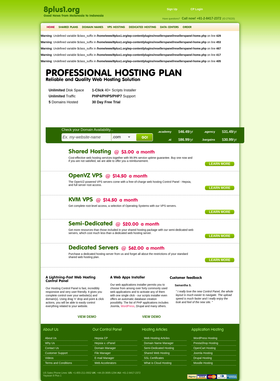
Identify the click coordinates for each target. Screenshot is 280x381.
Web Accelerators (105, 363)
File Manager (103, 353)
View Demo (87, 316)
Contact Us (52, 348)
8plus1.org (62, 7)
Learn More (219, 163)
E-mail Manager (104, 358)
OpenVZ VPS (85, 175)
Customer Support (56, 353)
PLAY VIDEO (108, 114)
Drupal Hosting (202, 358)
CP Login (197, 9)
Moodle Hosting (203, 363)
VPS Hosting (116, 27)
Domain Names (92, 27)
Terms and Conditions (58, 363)
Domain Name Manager (159, 343)
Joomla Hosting (203, 353)
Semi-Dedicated (91, 223)
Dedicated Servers (93, 247)
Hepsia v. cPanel (105, 343)
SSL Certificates (154, 358)
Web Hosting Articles (157, 338)
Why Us (50, 343)
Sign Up (172, 9)
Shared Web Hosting (157, 353)
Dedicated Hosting (142, 27)
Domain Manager (105, 348)
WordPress (127, 306)
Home (51, 27)
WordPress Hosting (205, 338)
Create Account (62, 114)
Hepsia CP (101, 338)
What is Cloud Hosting (158, 363)
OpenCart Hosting (204, 348)
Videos (49, 358)
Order (187, 27)
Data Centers (169, 27)
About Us (51, 338)
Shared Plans (68, 27)
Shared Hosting (90, 151)
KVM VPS (81, 199)
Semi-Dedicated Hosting (159, 348)
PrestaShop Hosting (205, 343)
